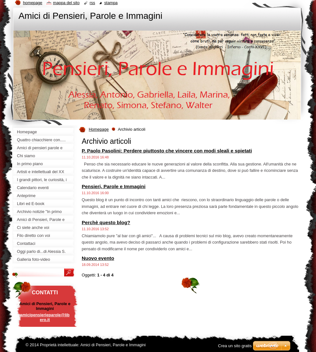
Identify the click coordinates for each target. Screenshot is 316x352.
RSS (92, 2)
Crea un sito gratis (235, 345)
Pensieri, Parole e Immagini (114, 186)
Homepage (99, 129)
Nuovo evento (98, 258)
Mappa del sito (66, 2)
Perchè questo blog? (106, 222)
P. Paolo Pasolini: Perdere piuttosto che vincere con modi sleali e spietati (167, 150)
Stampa (110, 2)
